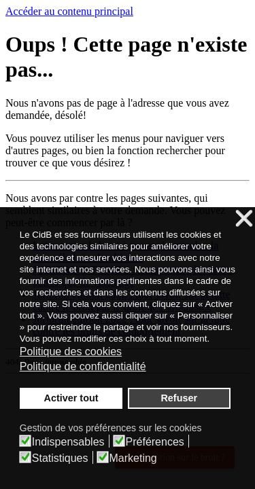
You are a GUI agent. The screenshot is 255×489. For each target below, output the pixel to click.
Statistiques (60, 458)
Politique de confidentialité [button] (83, 366)
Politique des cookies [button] (71, 351)
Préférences (155, 442)
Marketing (133, 458)
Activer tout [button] (71, 398)
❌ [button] (244, 219)
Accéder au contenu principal (69, 11)
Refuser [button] (178, 398)
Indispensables (68, 442)
